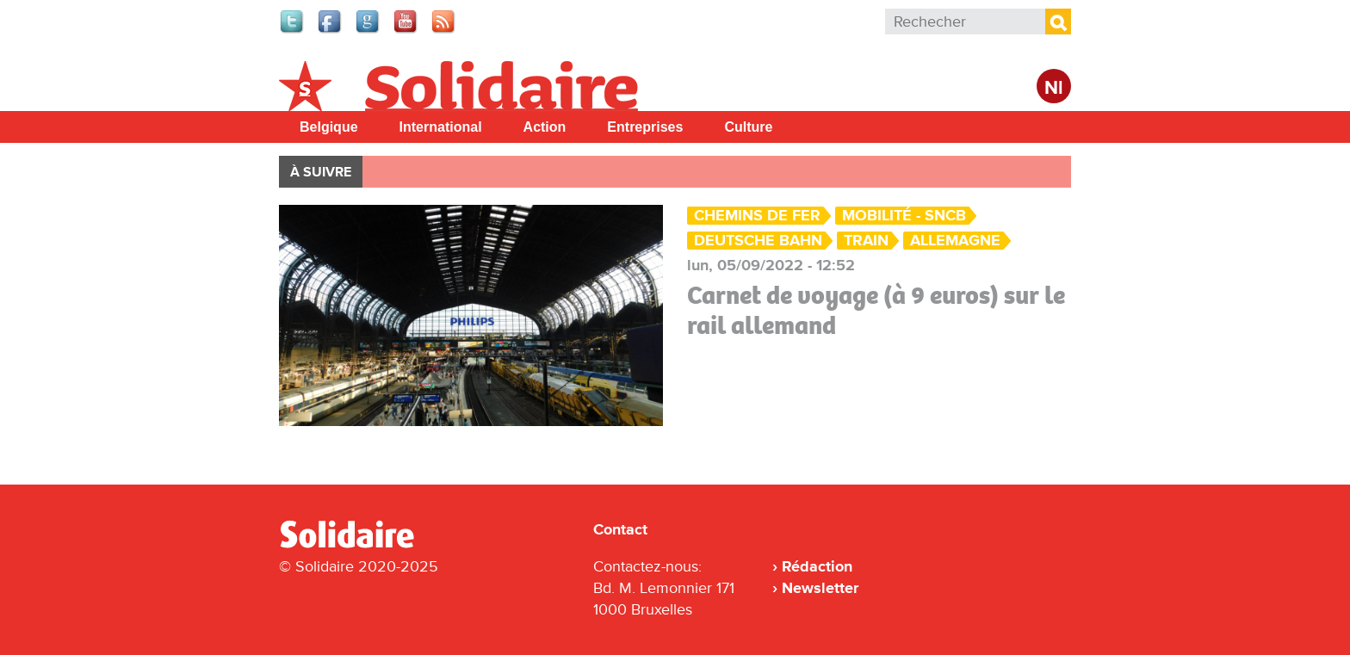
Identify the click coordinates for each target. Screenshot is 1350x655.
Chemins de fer (757, 216)
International (440, 127)
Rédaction (817, 566)
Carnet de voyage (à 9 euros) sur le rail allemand (876, 310)
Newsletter (820, 587)
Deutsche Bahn (758, 241)
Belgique (329, 127)
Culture (748, 127)
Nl (1053, 88)
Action (545, 127)
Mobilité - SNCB (904, 216)
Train (866, 241)
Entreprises (645, 127)
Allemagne (955, 241)
